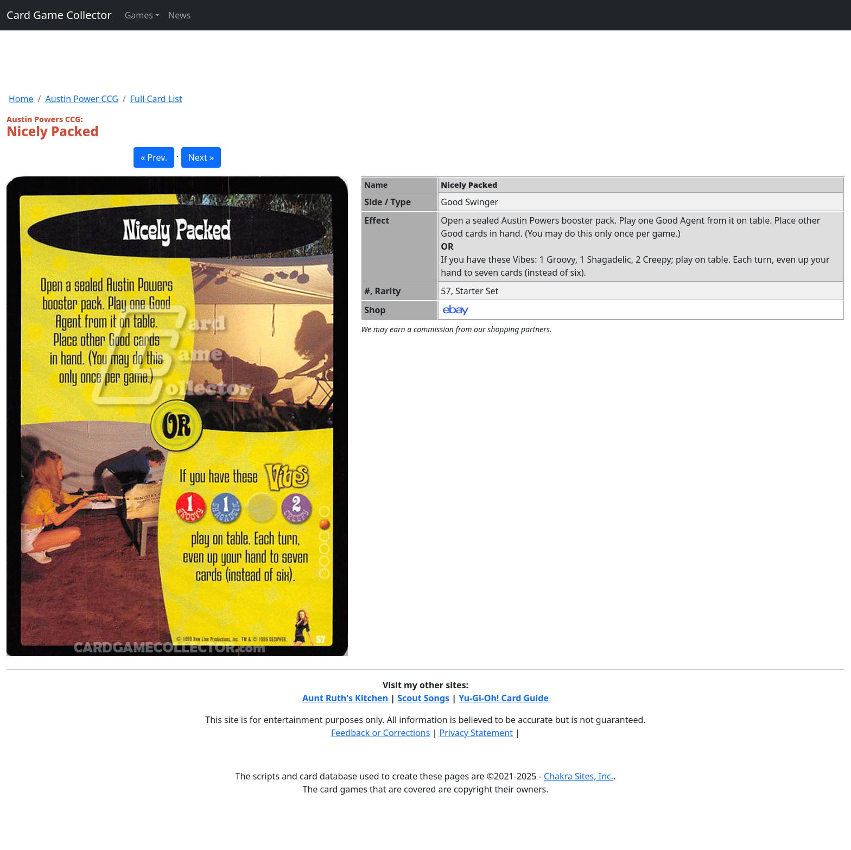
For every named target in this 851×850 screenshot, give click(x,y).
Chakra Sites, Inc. (578, 776)
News (179, 15)
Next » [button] (201, 157)
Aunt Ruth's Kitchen (345, 698)
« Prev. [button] (154, 157)
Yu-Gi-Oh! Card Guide (504, 698)
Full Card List (156, 99)
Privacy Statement (476, 733)
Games (139, 15)
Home (21, 99)
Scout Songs (423, 698)
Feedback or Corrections (380, 733)
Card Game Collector (59, 15)
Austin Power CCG (81, 99)
